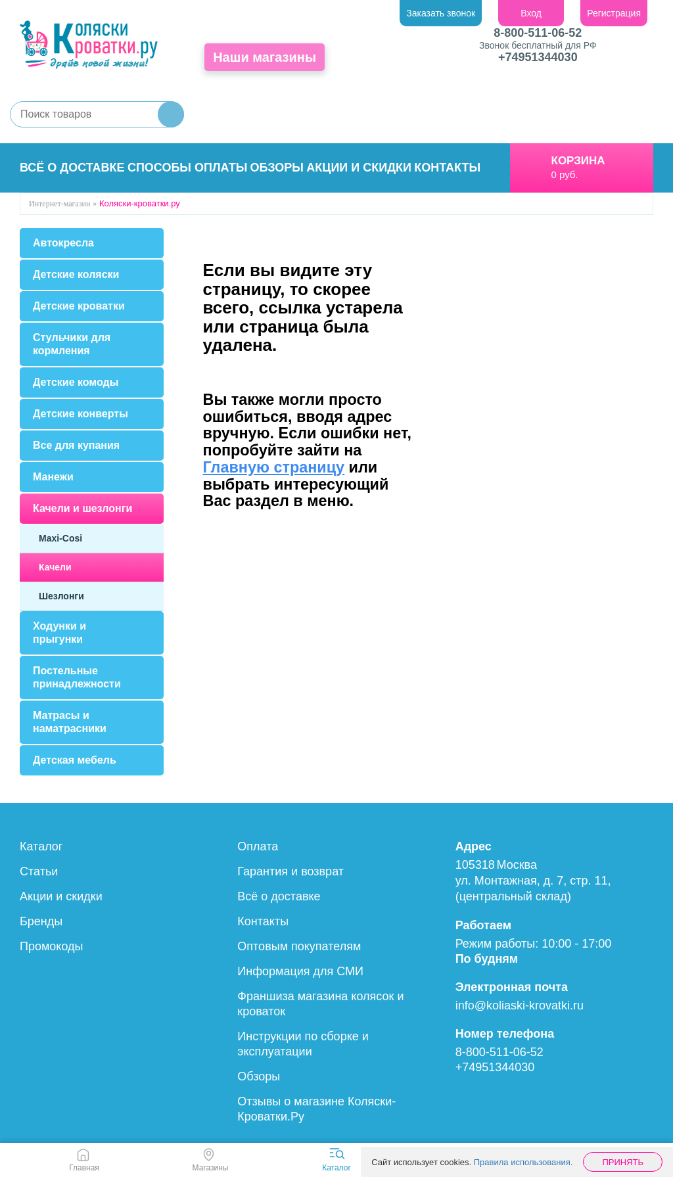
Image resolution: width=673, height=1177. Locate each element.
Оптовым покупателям (299, 946)
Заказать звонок (440, 13)
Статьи (39, 871)
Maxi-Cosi (60, 538)
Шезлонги (61, 596)
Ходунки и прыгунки (59, 632)
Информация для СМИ (300, 971)
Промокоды (51, 946)
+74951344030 (538, 57)
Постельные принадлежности (77, 677)
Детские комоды (75, 382)
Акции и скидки (358, 167)
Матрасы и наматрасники (69, 722)
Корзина (578, 160)
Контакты (447, 167)
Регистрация (614, 13)
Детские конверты (80, 413)
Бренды (41, 921)
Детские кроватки (79, 306)
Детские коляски (76, 274)
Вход (531, 13)
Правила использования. (523, 1162)
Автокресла (63, 242)
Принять (622, 1162)
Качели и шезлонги (82, 508)
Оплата (257, 846)
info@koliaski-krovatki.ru (519, 1005)
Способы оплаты (187, 167)
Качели (55, 567)
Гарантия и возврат (290, 871)
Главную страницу (274, 467)
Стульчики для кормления (71, 344)
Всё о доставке (72, 167)
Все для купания (76, 445)
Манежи (53, 476)
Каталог (41, 846)
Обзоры (277, 167)
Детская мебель (74, 760)
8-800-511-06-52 (538, 32)
